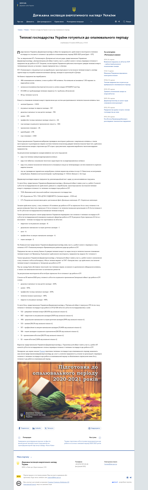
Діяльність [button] (30, 22)
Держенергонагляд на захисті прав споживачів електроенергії (116, 102)
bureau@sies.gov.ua (110, 464)
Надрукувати (95, 428)
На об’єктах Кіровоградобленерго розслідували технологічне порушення (117, 120)
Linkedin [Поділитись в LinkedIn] (38, 428)
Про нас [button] (20, 22)
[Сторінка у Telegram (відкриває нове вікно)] (119, 21)
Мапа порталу (23, 457)
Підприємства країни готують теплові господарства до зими (117, 111)
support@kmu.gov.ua (54, 477)
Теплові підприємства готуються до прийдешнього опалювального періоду (117, 83)
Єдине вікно (59, 22)
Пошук (128, 22)
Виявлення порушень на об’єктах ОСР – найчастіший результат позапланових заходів (117, 64)
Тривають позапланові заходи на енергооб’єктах (115, 93)
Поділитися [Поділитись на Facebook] (25, 428)
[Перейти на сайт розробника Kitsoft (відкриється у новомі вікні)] (115, 482)
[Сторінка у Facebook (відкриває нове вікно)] (116, 21)
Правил (42, 351)
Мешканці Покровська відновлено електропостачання (115, 74)
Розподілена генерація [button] (75, 22)
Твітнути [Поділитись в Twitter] (50, 428)
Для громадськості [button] (44, 22)
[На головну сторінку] (74, 12)
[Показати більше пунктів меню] (91, 21)
